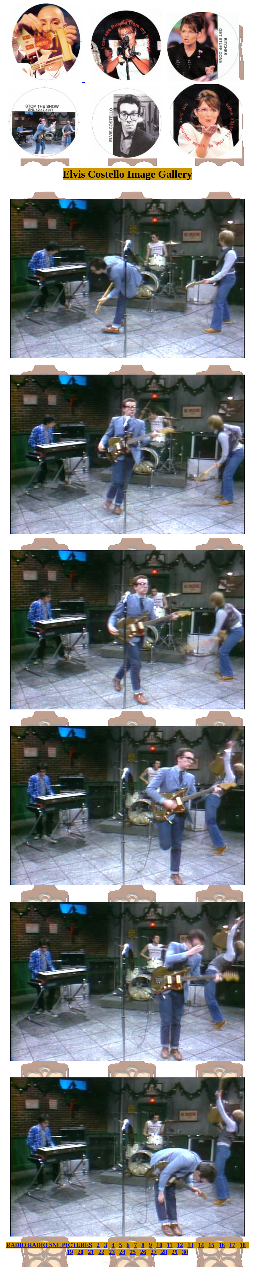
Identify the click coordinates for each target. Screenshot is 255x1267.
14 (201, 1245)
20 (80, 1252)
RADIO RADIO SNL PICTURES (49, 1245)
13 (191, 1245)
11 (170, 1245)
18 (243, 1245)
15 (211, 1245)
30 (185, 1252)
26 (143, 1252)
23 (112, 1252)
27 (154, 1252)
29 (175, 1252)
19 (70, 1252)
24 (122, 1252)
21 (91, 1252)
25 (133, 1252)
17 (232, 1245)
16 (222, 1245)
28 (163, 1252)
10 (159, 1245)
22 (101, 1252)
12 (180, 1245)
